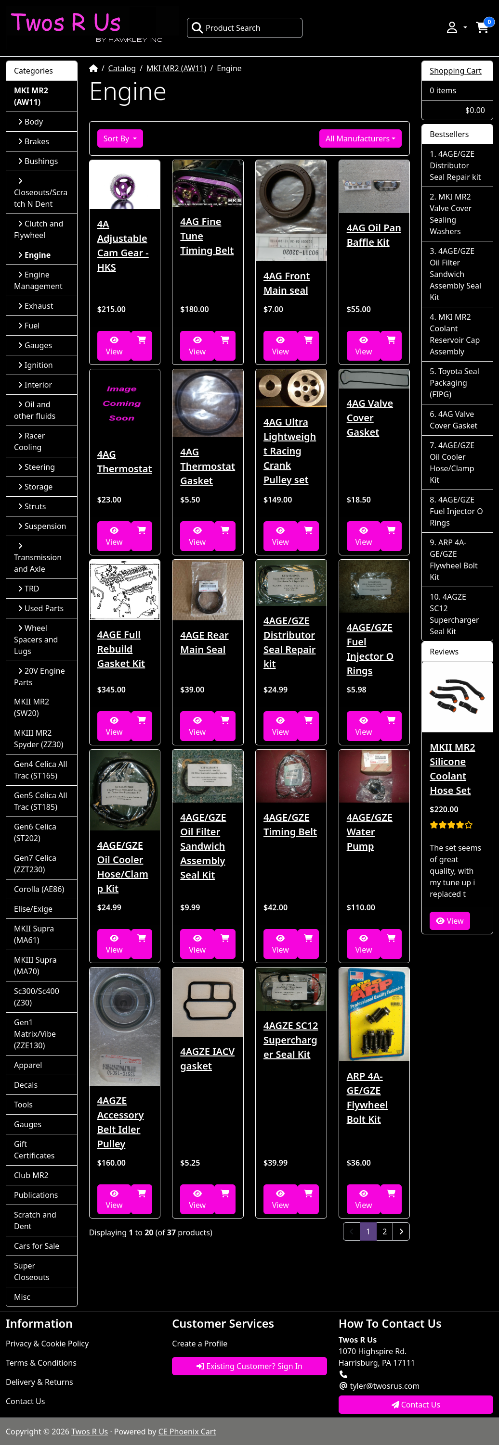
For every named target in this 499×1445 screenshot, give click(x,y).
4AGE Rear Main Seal (204, 642)
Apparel (28, 1065)
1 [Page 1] (371, 1231)
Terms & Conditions (41, 1362)
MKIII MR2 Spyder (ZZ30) (38, 739)
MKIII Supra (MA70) (35, 966)
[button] (456, 27)
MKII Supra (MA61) (34, 934)
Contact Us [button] (416, 1404)
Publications (36, 1195)
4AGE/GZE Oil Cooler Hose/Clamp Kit (122, 867)
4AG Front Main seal (286, 283)
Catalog (122, 68)
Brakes (33, 141)
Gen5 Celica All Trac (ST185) (40, 801)
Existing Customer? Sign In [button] (249, 1366)
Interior (35, 384)
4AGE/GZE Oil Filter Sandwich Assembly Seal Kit (203, 846)
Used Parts (41, 608)
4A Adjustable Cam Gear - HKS (123, 245)
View (113, 346)
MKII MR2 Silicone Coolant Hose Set (452, 769)
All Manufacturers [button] (358, 138)
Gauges (35, 345)
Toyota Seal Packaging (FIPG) (454, 383)
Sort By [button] (117, 138)
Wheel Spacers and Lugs (36, 639)
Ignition (35, 365)
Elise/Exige (33, 909)
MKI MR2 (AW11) (176, 68)
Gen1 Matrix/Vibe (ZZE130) (35, 1034)
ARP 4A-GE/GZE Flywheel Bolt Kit (367, 1097)
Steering (36, 467)
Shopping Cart (456, 70)
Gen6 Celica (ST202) (35, 832)
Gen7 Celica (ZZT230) (35, 864)
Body (30, 121)
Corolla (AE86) (39, 889)
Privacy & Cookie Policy (47, 1343)
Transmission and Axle (38, 558)
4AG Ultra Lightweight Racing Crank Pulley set (289, 450)
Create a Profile (199, 1343)
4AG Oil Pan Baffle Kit (374, 235)
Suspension (42, 526)
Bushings (38, 161)
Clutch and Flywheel (38, 229)
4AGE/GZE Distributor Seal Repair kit (289, 642)
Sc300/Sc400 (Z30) (36, 997)
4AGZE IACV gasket (207, 1058)
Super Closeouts (32, 1271)
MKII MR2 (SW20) (31, 707)
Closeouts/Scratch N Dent (40, 193)
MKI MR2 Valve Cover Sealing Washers (451, 214)
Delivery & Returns (39, 1382)
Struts (32, 506)
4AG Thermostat (124, 461)
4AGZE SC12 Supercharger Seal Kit (290, 1040)
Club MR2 (31, 1175)
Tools (23, 1104)
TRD (28, 588)
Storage (35, 486)
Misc (22, 1297)
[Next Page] (401, 1231)
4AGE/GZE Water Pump (370, 832)
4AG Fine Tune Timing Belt (207, 236)
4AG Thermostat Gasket (207, 466)
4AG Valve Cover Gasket (370, 418)
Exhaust (35, 306)
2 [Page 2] (384, 1231)
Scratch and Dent (35, 1220)
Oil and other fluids (34, 410)
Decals (26, 1085)
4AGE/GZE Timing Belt (290, 824)
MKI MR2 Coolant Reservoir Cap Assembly (455, 334)
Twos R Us (89, 1431)
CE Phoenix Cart (187, 1431)
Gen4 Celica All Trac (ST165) (40, 770)
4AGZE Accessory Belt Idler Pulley (120, 1122)
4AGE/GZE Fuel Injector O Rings (370, 649)
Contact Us (25, 1401)
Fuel (28, 325)
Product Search (226, 28)
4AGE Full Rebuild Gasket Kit (121, 649)
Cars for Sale (36, 1246)
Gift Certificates (34, 1150)
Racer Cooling (29, 441)
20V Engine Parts (39, 677)
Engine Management (38, 280)
